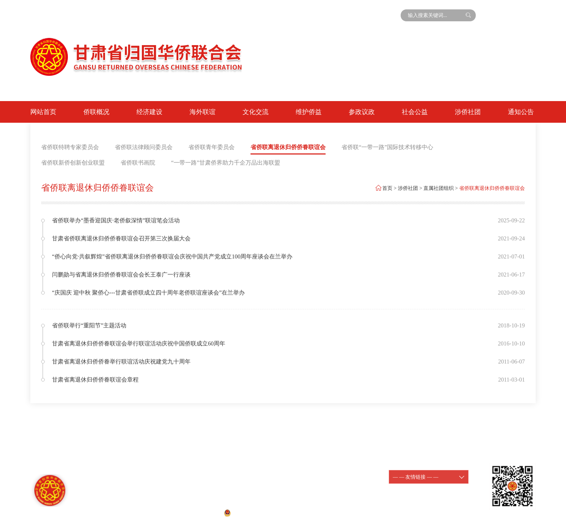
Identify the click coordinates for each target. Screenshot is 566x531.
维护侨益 (309, 112)
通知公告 (521, 112)
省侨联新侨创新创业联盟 (73, 163)
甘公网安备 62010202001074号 (262, 512)
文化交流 (256, 112)
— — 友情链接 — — (429, 477)
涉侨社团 (468, 112)
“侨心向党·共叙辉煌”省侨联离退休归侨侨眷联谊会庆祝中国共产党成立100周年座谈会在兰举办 (172, 256)
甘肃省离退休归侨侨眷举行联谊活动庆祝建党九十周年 (121, 361)
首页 (387, 188)
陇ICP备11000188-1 (327, 472)
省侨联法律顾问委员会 (144, 147)
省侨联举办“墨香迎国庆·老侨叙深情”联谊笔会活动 (116, 220)
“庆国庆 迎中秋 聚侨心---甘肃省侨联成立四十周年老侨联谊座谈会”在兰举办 (148, 293)
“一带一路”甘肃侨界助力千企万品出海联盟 (225, 163)
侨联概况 (96, 112)
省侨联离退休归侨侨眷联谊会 (288, 147)
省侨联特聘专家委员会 (70, 147)
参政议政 (362, 112)
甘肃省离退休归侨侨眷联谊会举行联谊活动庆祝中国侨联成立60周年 (138, 343)
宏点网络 (336, 512)
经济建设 (149, 112)
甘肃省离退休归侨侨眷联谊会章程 (95, 380)
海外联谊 (202, 112)
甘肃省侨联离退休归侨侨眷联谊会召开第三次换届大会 (121, 238)
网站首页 (43, 112)
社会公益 (415, 112)
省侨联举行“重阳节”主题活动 (89, 325)
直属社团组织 (438, 188)
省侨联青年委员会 (211, 147)
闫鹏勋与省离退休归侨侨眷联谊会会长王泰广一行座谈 (121, 274)
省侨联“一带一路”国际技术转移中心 (387, 147)
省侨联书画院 (138, 163)
